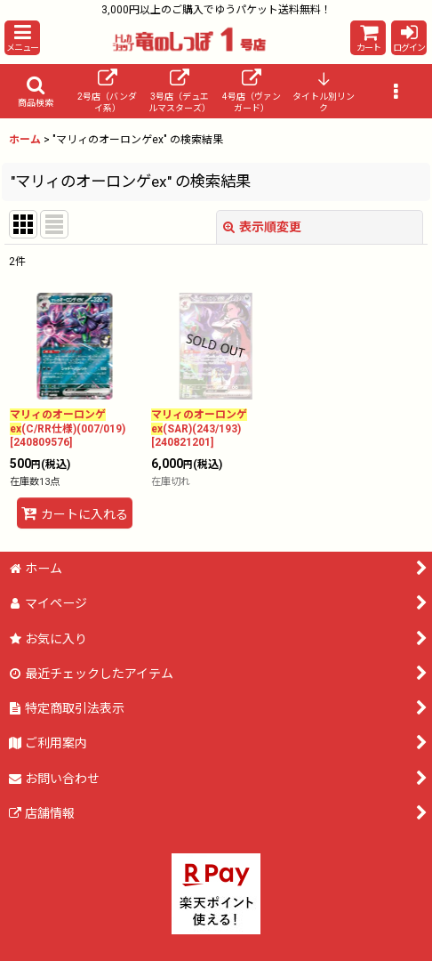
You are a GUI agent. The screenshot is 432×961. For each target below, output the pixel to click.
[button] (22, 37)
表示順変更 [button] (262, 227)
